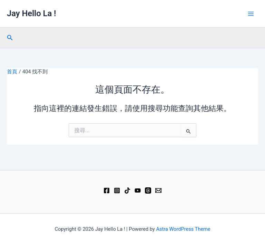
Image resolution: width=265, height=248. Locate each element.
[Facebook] (107, 190)
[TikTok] (127, 190)
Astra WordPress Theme (183, 229)
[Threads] (148, 190)
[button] (10, 37)
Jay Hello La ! (31, 13)
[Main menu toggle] (251, 14)
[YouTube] (138, 190)
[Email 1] (158, 190)
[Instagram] (117, 190)
